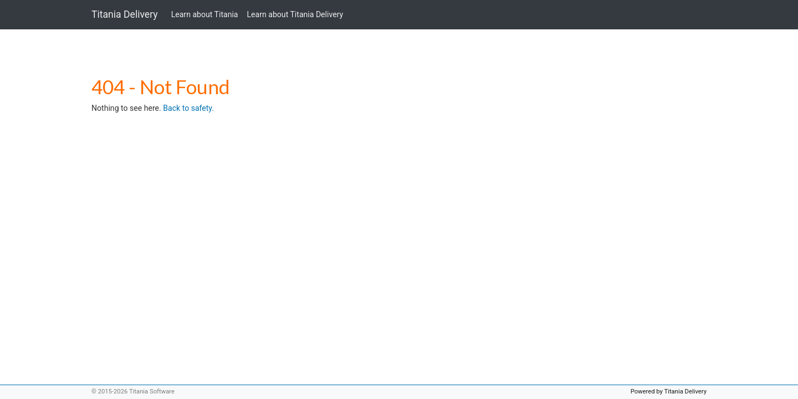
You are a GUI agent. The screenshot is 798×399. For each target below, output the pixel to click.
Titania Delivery (124, 14)
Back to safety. (188, 108)
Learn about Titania (204, 14)
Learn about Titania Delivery (295, 14)
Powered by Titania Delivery (669, 391)
